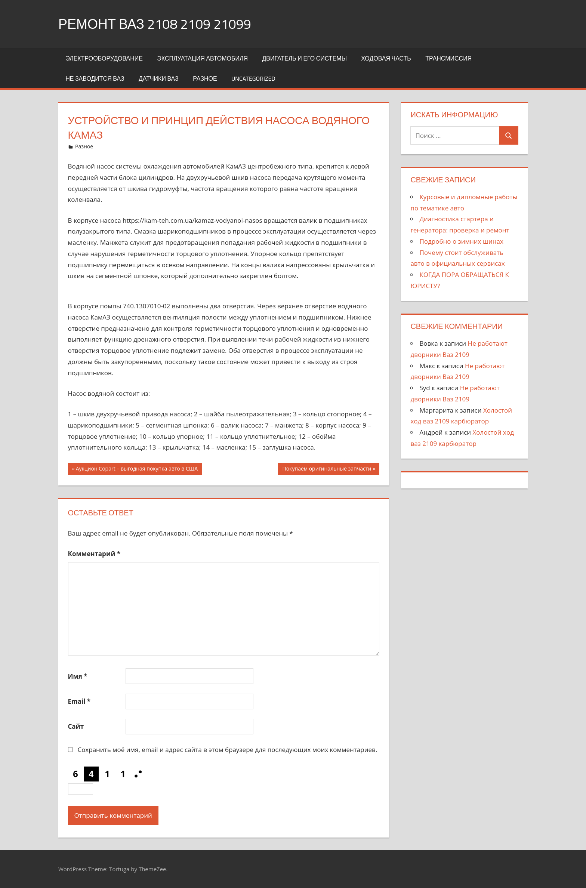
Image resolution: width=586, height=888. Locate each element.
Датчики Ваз (159, 78)
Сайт (76, 726)
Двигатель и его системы (304, 58)
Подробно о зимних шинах (461, 241)
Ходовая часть (386, 58)
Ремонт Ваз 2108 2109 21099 (154, 23)
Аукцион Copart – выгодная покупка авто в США (137, 469)
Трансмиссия (448, 58)
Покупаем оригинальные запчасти (327, 469)
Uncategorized (253, 78)
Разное (205, 78)
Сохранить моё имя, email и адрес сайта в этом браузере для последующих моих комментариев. (227, 749)
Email (79, 701)
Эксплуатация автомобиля (202, 58)
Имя (77, 676)
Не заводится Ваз (94, 78)
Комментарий (94, 553)
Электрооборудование (104, 58)
